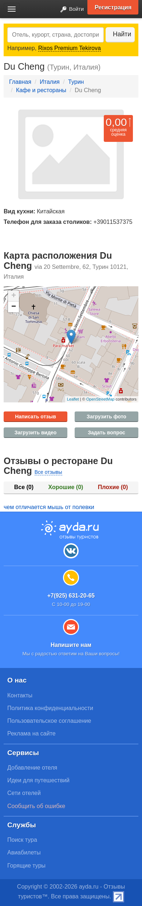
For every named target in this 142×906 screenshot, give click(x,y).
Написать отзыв (35, 416)
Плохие (113, 487)
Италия (49, 82)
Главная (20, 82)
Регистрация (113, 7)
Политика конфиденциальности (50, 708)
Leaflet (73, 399)
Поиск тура (22, 840)
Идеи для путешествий (38, 780)
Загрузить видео (36, 432)
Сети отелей (24, 793)
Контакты (19, 695)
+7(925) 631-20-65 (71, 596)
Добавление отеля (32, 767)
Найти (122, 34)
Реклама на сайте (31, 733)
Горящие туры (26, 865)
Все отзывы (48, 472)
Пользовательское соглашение (49, 721)
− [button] (13, 307)
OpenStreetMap (100, 399)
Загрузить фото (106, 416)
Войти (70, 10)
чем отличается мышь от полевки (49, 507)
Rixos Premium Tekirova (69, 48)
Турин (76, 82)
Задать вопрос (106, 432)
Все (23, 487)
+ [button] (13, 296)
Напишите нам (71, 645)
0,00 (116, 122)
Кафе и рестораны (41, 90)
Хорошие (65, 487)
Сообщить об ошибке (36, 806)
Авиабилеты (24, 852)
